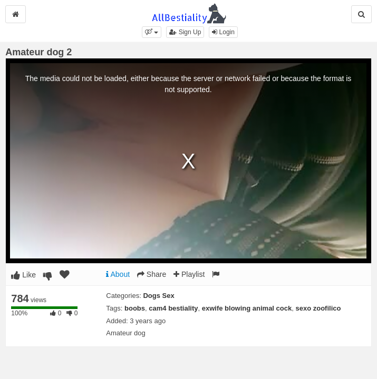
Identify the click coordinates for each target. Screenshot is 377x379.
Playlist (189, 274)
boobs (134, 308)
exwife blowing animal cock (247, 308)
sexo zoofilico (318, 308)
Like (23, 275)
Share (151, 274)
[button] (151, 32)
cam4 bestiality (173, 308)
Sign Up (185, 32)
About (118, 274)
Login (223, 32)
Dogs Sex (158, 296)
